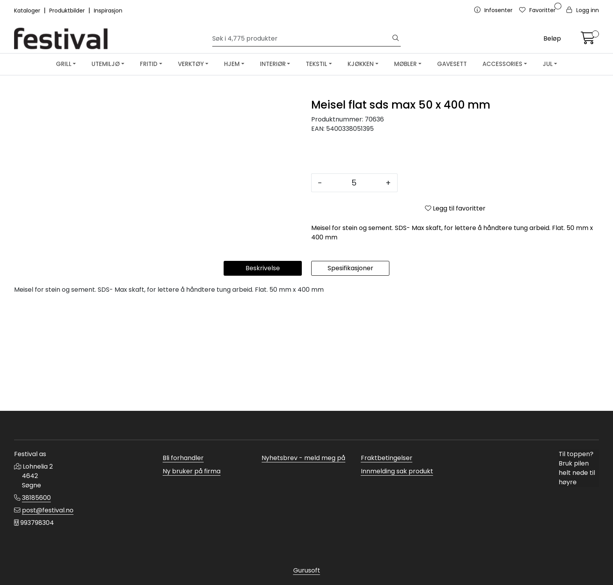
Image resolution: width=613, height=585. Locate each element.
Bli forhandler (183, 457)
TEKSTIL (316, 64)
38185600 (36, 497)
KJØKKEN (361, 64)
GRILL (64, 64)
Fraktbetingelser (386, 457)
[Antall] (354, 182)
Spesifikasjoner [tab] (350, 375)
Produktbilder (67, 10)
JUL (548, 64)
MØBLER (405, 64)
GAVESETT (452, 64)
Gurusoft (306, 570)
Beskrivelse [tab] (263, 375)
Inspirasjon (108, 10)
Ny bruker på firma (191, 471)
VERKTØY (191, 64)
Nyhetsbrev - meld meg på (303, 457)
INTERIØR (273, 64)
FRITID (149, 64)
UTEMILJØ (105, 64)
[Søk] (301, 38)
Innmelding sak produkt (397, 471)
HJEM (232, 64)
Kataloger (28, 10)
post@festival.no (47, 510)
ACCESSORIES (502, 64)
